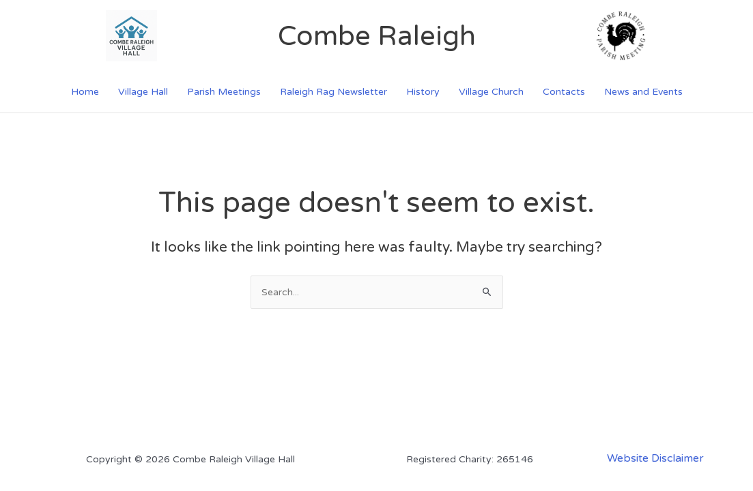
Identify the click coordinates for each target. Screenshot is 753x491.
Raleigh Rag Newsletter (333, 92)
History (423, 92)
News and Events (643, 92)
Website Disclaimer (655, 458)
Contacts (564, 92)
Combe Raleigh (377, 36)
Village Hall (143, 92)
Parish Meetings (224, 92)
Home (85, 92)
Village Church (491, 92)
